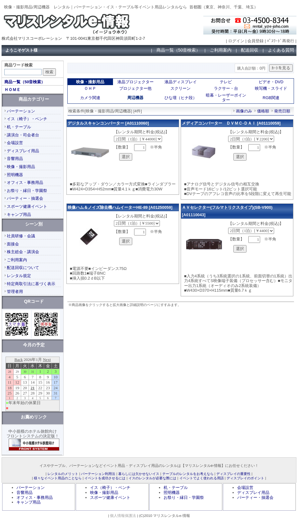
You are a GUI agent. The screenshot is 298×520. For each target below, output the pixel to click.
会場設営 (15, 142)
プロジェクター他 (135, 88)
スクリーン (180, 88)
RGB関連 (271, 97)
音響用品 (15, 158)
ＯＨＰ (90, 88)
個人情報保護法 (123, 515)
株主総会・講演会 (23, 251)
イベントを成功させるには (104, 478)
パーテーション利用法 (98, 474)
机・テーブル (19, 127)
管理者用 (15, 291)
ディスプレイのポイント (245, 478)
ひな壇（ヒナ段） (181, 97)
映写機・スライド (271, 88)
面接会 (13, 244)
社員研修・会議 (21, 236)
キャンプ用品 (19, 214)
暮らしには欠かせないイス (138, 474)
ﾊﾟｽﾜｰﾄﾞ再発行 (280, 41)
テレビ (226, 82)
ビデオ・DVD (271, 82)
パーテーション (21, 111)
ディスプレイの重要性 (233, 474)
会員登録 (255, 41)
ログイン (236, 41)
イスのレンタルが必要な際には (152, 478)
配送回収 (249, 50)
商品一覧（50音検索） (178, 50)
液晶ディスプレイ (181, 82)
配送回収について (23, 267)
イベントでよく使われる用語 (201, 478)
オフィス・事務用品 (25, 182)
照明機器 (15, 174)
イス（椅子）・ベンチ (27, 118)
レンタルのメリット (62, 474)
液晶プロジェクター (135, 82)
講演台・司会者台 (23, 135)
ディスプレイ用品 (23, 150)
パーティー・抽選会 (25, 198)
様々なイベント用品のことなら (58, 478)
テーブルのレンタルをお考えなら (188, 474)
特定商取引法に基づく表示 (31, 283)
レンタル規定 (19, 275)
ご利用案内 (221, 50)
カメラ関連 (90, 97)
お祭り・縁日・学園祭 (27, 190)
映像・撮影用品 (21, 166)
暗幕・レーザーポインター (226, 98)
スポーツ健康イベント (27, 206)
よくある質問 (281, 50)
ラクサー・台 (226, 88)
